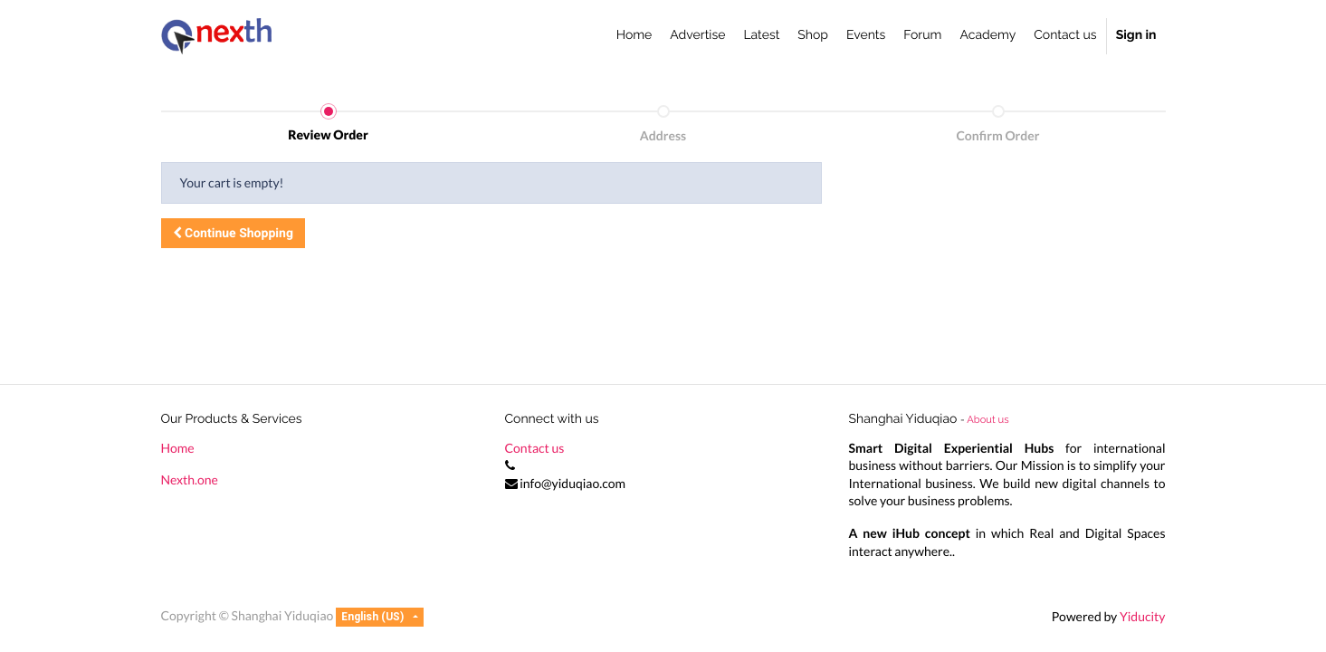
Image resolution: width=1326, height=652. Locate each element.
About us (987, 419)
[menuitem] (634, 36)
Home (178, 447)
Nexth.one (189, 479)
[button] (233, 233)
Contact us (535, 447)
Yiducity (1143, 616)
